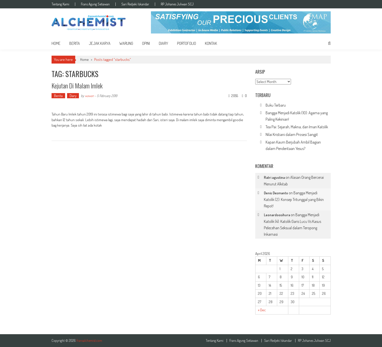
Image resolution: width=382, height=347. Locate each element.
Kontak (211, 43)
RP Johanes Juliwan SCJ (177, 4)
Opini (146, 43)
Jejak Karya (99, 43)
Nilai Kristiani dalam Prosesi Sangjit (292, 134)
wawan (89, 96)
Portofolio (186, 43)
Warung (126, 43)
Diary (163, 43)
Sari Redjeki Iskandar (135, 4)
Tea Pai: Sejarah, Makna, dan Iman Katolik (297, 126)
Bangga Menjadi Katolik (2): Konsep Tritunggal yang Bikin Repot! (294, 199)
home (56, 43)
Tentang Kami (60, 4)
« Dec (262, 310)
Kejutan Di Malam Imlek (78, 85)
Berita (74, 43)
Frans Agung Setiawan (95, 4)
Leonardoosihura (277, 215)
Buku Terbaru (276, 105)
